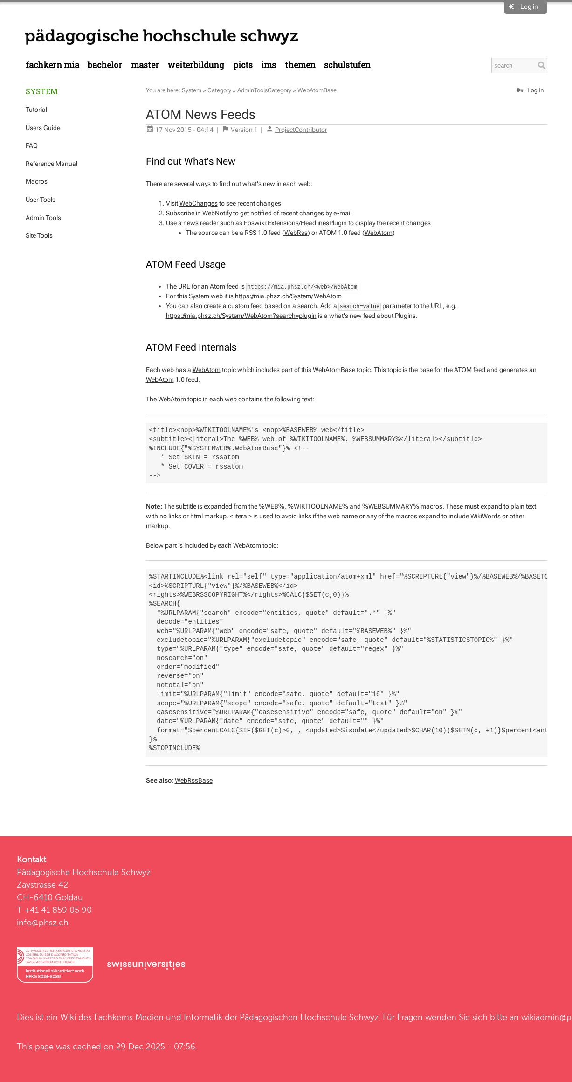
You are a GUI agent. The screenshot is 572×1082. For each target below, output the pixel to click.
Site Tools (39, 235)
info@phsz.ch (43, 922)
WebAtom (379, 232)
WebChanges (198, 203)
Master (145, 65)
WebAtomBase (317, 90)
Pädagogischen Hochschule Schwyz (309, 1017)
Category (219, 90)
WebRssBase (194, 780)
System (42, 91)
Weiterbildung (195, 65)
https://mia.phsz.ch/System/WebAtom (288, 296)
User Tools (40, 199)
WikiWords (485, 516)
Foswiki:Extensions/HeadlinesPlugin (295, 223)
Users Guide (43, 127)
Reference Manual (51, 163)
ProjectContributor (301, 129)
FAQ (32, 145)
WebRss (296, 232)
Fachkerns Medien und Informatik (158, 1017)
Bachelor (105, 65)
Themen (300, 65)
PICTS (243, 65)
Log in (529, 6)
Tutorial (36, 109)
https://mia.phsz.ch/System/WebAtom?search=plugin (241, 315)
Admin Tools (43, 217)
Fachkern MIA (52, 65)
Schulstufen (347, 65)
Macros (37, 181)
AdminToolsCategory (264, 90)
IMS (268, 65)
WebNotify (217, 213)
